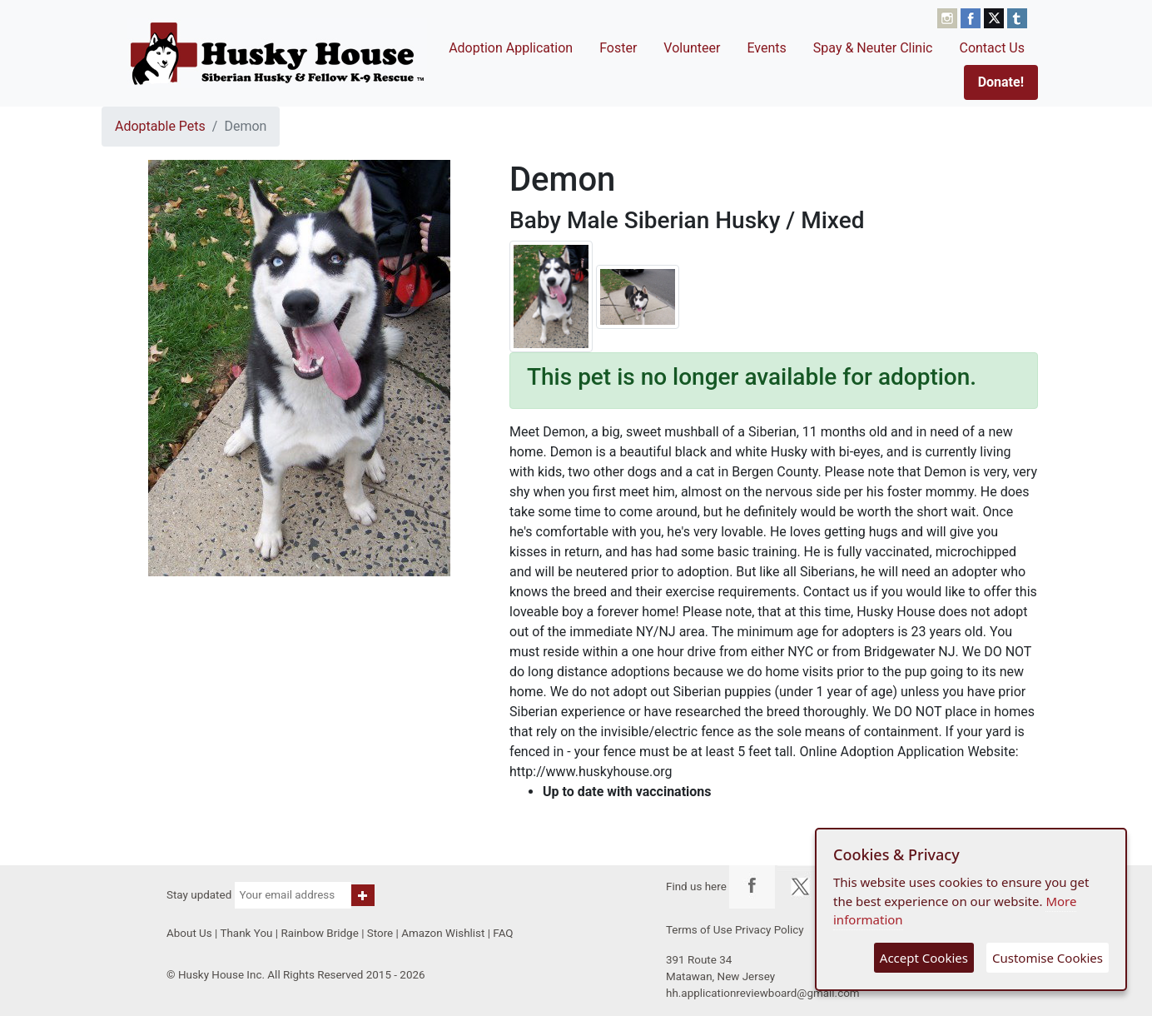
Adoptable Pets (160, 126)
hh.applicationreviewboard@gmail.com (763, 993)
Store (380, 933)
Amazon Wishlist (442, 933)
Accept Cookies (924, 957)
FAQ (503, 933)
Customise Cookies (1047, 957)
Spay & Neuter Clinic (873, 48)
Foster (618, 48)
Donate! (1001, 82)
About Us (189, 933)
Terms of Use (699, 930)
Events (766, 48)
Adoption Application (511, 48)
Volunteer (691, 48)
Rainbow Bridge (319, 933)
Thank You (246, 933)
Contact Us (992, 48)
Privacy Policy (769, 930)
